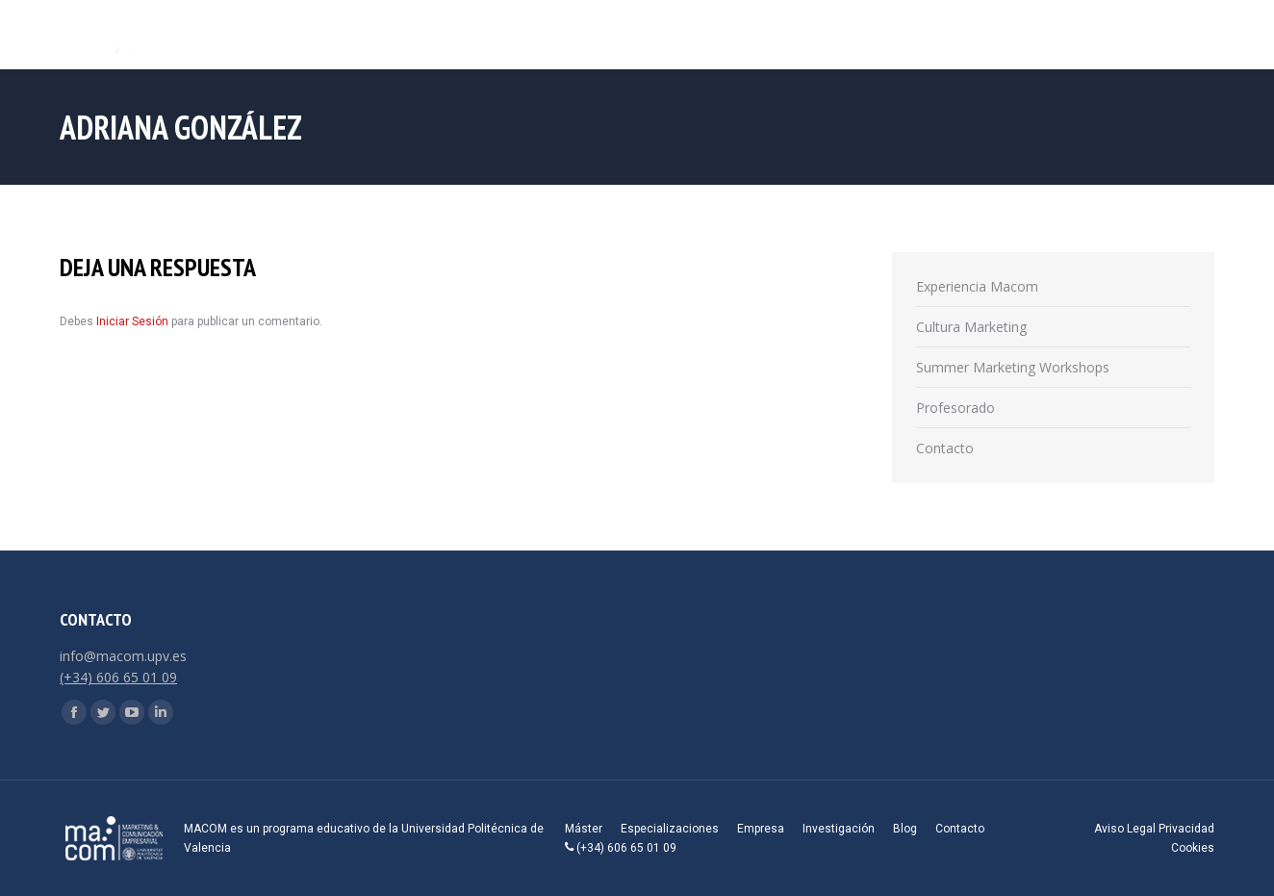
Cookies (1192, 848)
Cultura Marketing (971, 327)
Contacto (945, 448)
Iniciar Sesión (133, 321)
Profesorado (955, 407)
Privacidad (1186, 828)
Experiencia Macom (977, 286)
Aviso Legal (1125, 828)
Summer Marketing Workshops (1012, 367)
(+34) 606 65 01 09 (118, 677)
